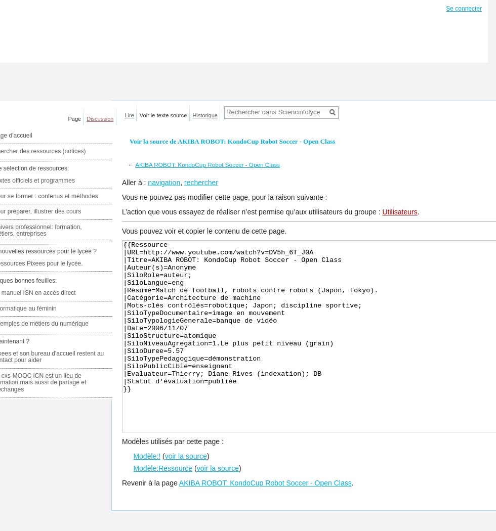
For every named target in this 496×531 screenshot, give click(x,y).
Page (74, 119)
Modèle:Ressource (162, 506)
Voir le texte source (163, 115)
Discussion (100, 119)
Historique (205, 115)
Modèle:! (146, 494)
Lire (129, 115)
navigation (164, 183)
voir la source (186, 494)
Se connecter (464, 8)
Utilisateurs (399, 212)
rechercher (201, 183)
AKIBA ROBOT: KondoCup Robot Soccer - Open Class (207, 164)
